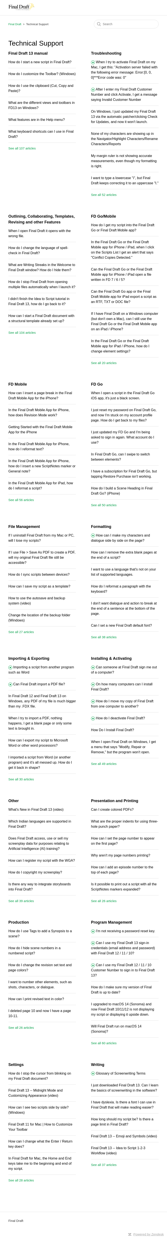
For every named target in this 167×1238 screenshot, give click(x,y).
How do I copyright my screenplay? (35, 872)
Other (13, 801)
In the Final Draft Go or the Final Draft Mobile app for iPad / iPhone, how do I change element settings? (120, 346)
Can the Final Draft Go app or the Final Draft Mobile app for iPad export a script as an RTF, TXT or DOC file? (123, 297)
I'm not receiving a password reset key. (125, 931)
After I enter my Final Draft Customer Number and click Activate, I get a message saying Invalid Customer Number (124, 95)
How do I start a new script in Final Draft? (40, 62)
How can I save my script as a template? (39, 586)
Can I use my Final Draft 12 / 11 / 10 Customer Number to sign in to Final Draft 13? (123, 970)
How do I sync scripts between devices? (39, 574)
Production (18, 922)
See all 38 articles (104, 637)
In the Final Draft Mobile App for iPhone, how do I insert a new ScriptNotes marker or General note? (42, 466)
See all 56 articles (21, 500)
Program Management (111, 922)
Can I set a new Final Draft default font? (121, 625)
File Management (24, 526)
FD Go (97, 384)
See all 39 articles (21, 901)
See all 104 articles (22, 332)
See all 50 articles (104, 505)
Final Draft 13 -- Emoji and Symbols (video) (124, 1136)
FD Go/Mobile (103, 216)
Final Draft (14, 24)
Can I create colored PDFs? (112, 809)
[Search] (126, 24)
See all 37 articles (104, 1165)
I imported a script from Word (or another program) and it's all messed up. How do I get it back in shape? (40, 762)
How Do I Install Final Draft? (112, 730)
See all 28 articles (21, 1180)
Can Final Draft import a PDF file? (39, 684)
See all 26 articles (104, 901)
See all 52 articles (104, 195)
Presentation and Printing (114, 801)
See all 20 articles (104, 363)
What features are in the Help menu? (36, 119)
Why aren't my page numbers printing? (120, 855)
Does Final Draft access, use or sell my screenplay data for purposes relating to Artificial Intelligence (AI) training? (38, 843)
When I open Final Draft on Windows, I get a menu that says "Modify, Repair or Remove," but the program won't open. (123, 747)
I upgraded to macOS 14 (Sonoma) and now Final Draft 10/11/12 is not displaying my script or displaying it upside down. (122, 1009)
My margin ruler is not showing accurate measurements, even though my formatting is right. (124, 161)
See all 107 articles (22, 148)
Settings (16, 1065)
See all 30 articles (21, 779)
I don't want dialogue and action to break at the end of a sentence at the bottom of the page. (124, 608)
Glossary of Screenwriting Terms (120, 1073)
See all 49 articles (104, 764)
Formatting (101, 526)
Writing (97, 1065)
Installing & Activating (111, 658)
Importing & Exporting (28, 658)
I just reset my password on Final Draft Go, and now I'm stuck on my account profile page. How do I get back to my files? (123, 415)
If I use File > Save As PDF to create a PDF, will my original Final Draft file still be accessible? (42, 557)
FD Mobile (17, 384)
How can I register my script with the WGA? (41, 860)
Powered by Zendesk (148, 1234)
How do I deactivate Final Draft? (120, 718)
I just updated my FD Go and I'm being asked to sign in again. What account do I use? (122, 437)
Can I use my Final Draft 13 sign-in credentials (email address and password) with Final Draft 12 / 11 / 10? (123, 948)
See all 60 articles (104, 1043)
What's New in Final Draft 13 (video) (36, 809)
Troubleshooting (106, 53)
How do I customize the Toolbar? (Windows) (42, 74)
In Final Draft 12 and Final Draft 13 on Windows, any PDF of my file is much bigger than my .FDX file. (42, 701)
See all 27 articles (21, 632)
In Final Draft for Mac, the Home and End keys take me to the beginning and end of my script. (40, 1163)
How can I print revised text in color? (36, 999)
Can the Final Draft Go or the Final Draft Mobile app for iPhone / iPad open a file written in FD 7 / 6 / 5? (121, 274)
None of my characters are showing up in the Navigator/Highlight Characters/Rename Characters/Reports (124, 139)
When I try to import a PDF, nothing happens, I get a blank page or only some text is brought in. (40, 723)
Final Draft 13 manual (28, 53)
